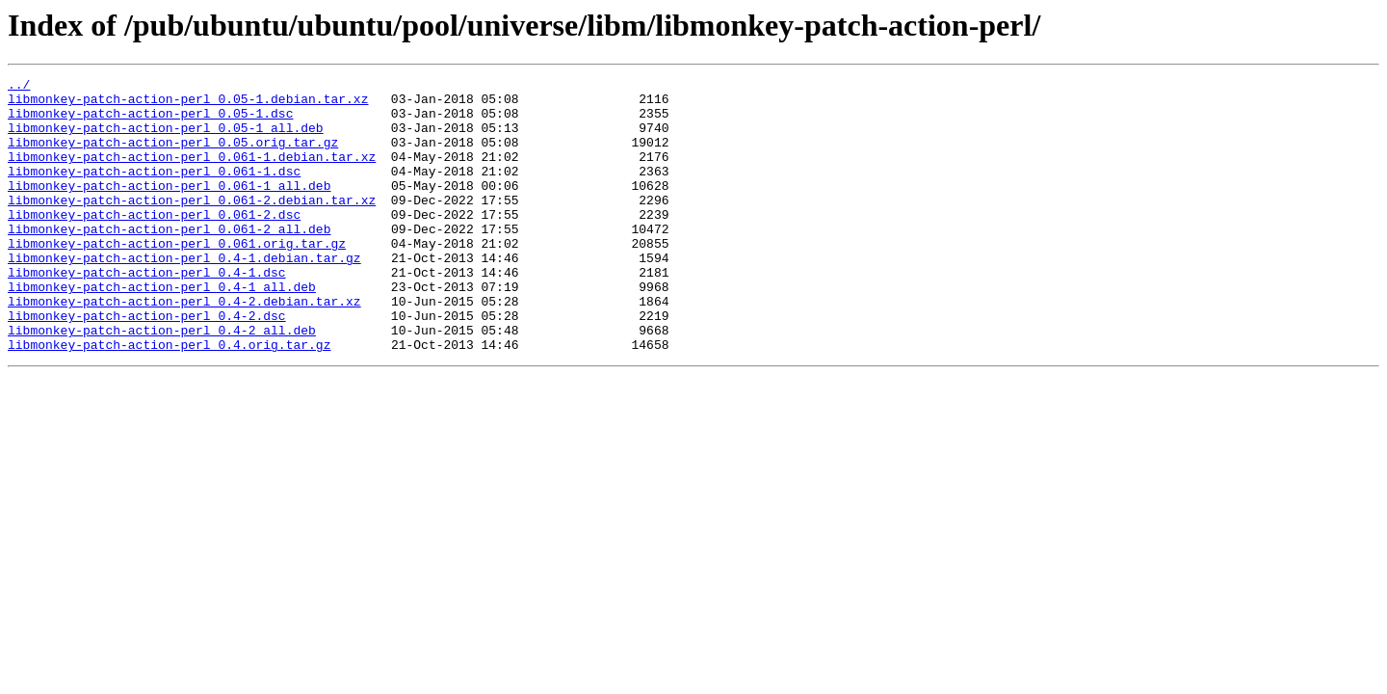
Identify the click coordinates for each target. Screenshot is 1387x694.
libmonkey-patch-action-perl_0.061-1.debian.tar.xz (192, 173)
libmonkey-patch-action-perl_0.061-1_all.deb (169, 208)
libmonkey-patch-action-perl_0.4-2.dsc (147, 364)
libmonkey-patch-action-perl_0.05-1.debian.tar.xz (188, 104)
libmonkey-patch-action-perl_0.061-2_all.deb (169, 260)
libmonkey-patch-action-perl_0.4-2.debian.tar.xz (184, 347)
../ (19, 86)
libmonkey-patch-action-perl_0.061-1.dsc (154, 191)
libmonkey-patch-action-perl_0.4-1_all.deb (162, 329)
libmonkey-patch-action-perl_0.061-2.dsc (154, 243)
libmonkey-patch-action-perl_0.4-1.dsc (147, 312)
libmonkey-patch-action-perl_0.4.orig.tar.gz (169, 399)
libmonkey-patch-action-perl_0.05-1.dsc (150, 121)
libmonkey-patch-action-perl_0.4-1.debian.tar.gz (184, 295)
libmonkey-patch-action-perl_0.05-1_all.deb (166, 138)
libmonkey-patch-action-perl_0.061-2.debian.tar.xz (192, 225)
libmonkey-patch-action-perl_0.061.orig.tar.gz (177, 277)
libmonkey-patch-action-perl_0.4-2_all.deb (162, 381)
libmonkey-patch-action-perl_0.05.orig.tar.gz (173, 156)
